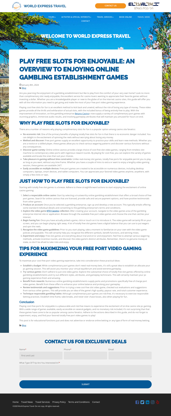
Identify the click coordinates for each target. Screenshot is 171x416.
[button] (37, 17)
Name (22, 349)
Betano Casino (82, 113)
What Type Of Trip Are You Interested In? (39, 362)
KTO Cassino (53, 210)
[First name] (41, 355)
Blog (24, 88)
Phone (67, 349)
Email (111, 349)
